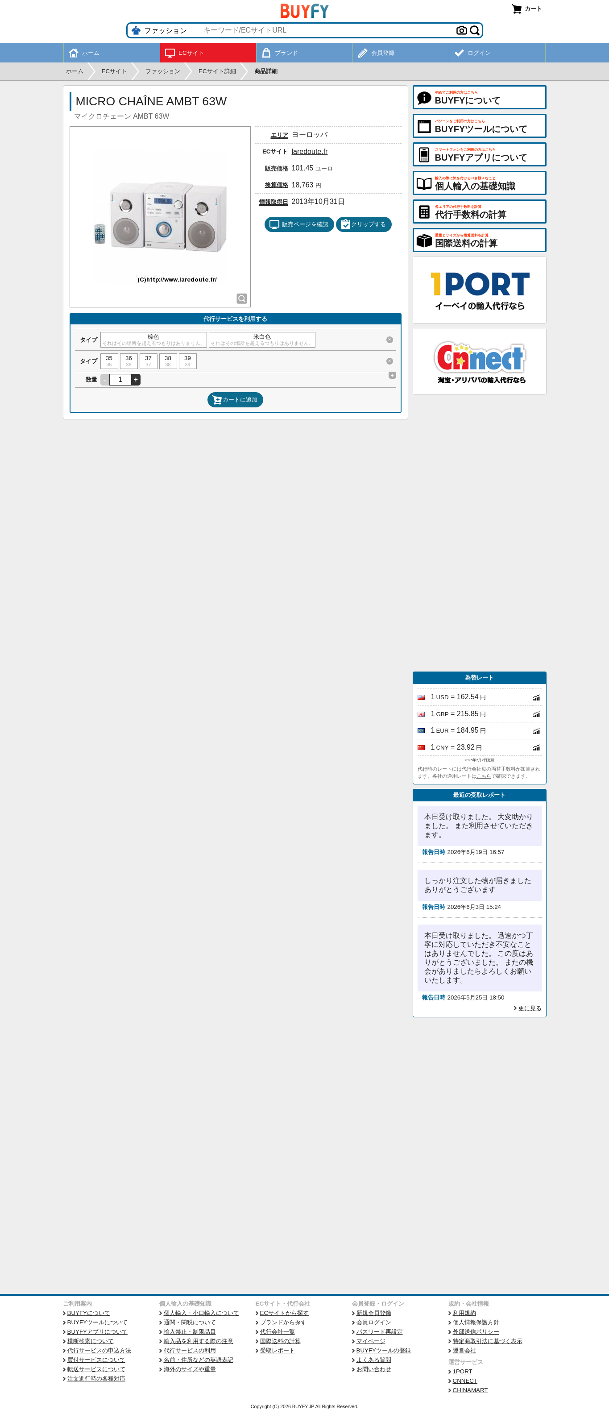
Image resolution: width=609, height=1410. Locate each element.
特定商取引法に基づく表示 (487, 1341)
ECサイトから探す (284, 1313)
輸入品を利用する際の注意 (198, 1341)
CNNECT (465, 1380)
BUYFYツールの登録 (383, 1350)
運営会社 (464, 1350)
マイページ (370, 1341)
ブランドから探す (283, 1322)
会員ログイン (373, 1322)
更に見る (530, 1008)
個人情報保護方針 (476, 1322)
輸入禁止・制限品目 (190, 1331)
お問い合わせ (373, 1369)
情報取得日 (273, 202)
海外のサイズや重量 (190, 1369)
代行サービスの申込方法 (99, 1350)
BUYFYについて (88, 1313)
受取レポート (277, 1350)
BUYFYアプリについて (97, 1331)
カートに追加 (234, 399)
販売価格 (276, 168)
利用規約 (464, 1313)
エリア (279, 135)
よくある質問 (373, 1359)
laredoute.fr (310, 151)
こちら (483, 776)
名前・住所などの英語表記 (198, 1359)
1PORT (462, 1371)
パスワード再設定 (379, 1331)
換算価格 (276, 185)
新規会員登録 (373, 1313)
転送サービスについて (96, 1369)
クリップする (363, 224)
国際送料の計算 (280, 1341)
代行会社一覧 (277, 1331)
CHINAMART (470, 1390)
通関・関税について (190, 1322)
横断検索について (90, 1341)
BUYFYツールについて (97, 1322)
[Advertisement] (480, 533)
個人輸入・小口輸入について (201, 1313)
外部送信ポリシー (476, 1331)
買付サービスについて (96, 1359)
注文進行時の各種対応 (96, 1378)
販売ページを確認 (298, 224)
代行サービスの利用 (190, 1350)
